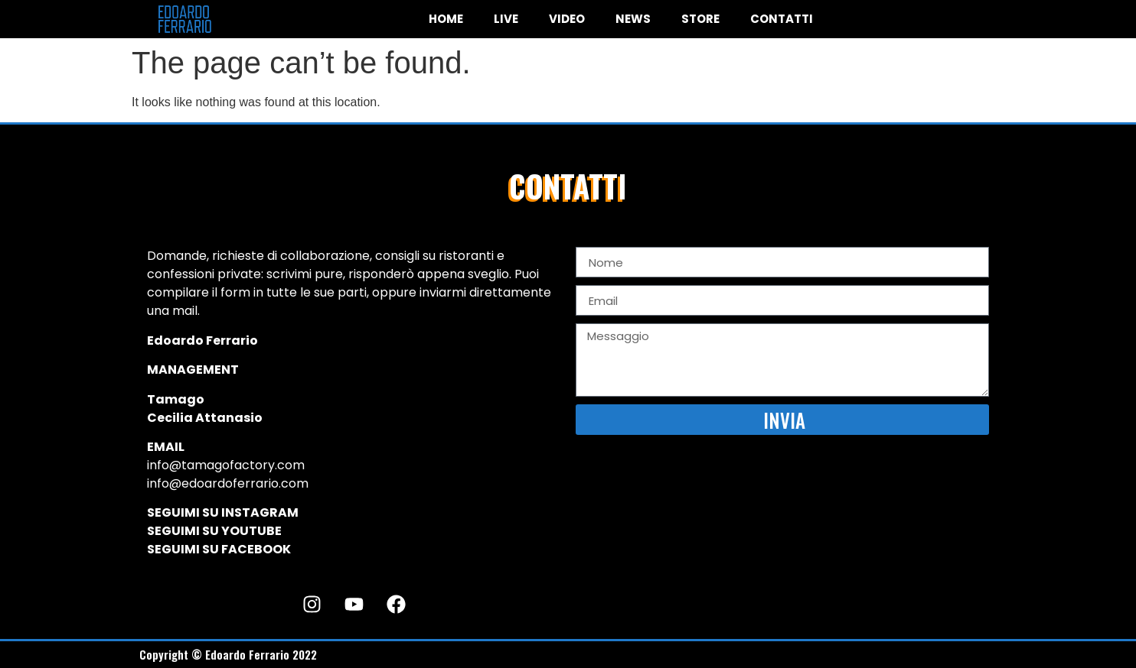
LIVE (506, 19)
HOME (446, 19)
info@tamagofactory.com (226, 465)
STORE (700, 19)
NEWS (633, 19)
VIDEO (567, 19)
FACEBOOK (256, 549)
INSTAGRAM (260, 512)
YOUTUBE (251, 531)
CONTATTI (781, 19)
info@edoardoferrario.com (227, 483)
